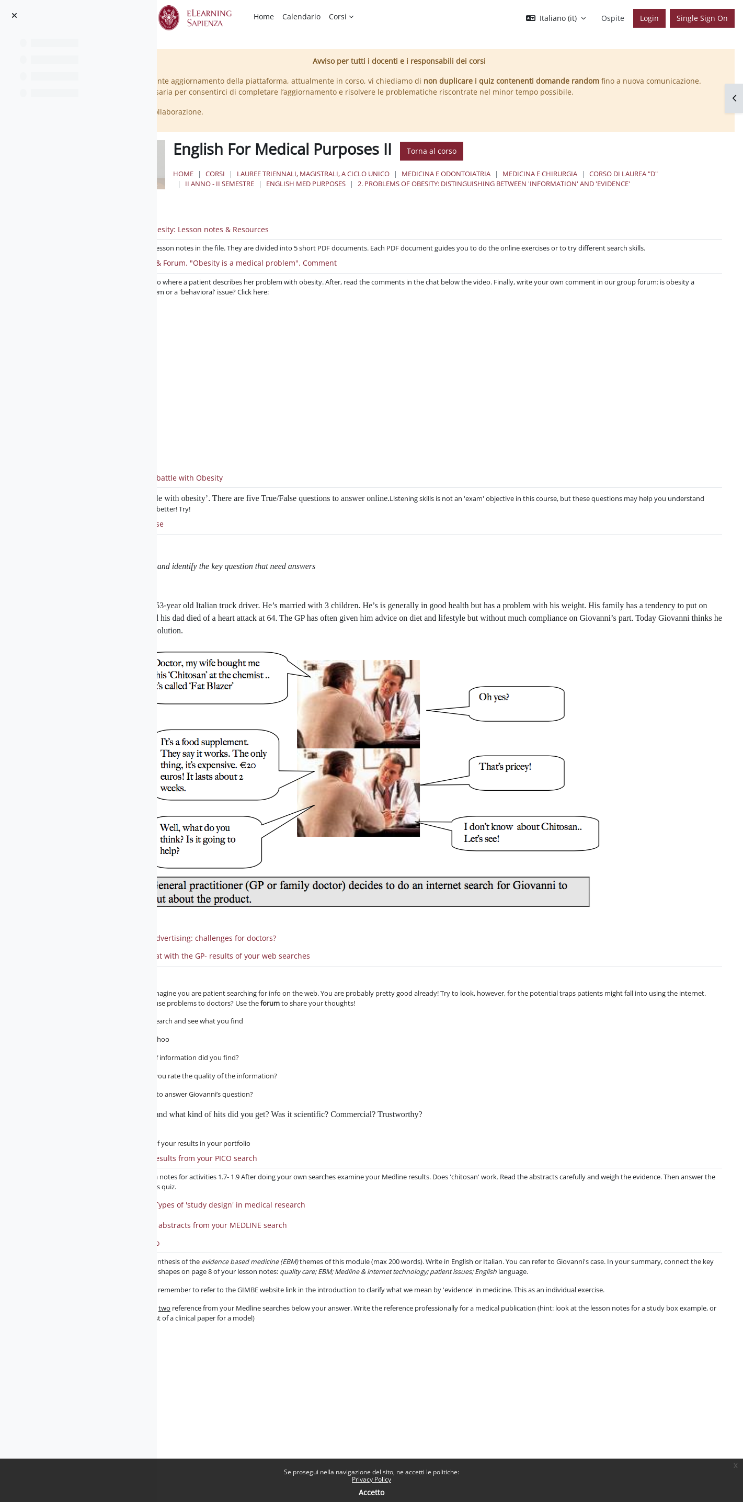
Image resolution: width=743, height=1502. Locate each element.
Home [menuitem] (264, 16)
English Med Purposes (514, 206)
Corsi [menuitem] (338, 16)
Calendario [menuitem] (301, 16)
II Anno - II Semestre (427, 206)
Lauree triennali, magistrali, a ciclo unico (440, 196)
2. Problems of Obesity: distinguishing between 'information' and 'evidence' (449, 216)
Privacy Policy (371, 1479)
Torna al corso (559, 173)
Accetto (371, 1492)
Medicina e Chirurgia (667, 196)
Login (649, 18)
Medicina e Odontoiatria (573, 196)
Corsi (342, 196)
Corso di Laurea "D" (347, 206)
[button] (555, 18)
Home (311, 196)
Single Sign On (702, 18)
